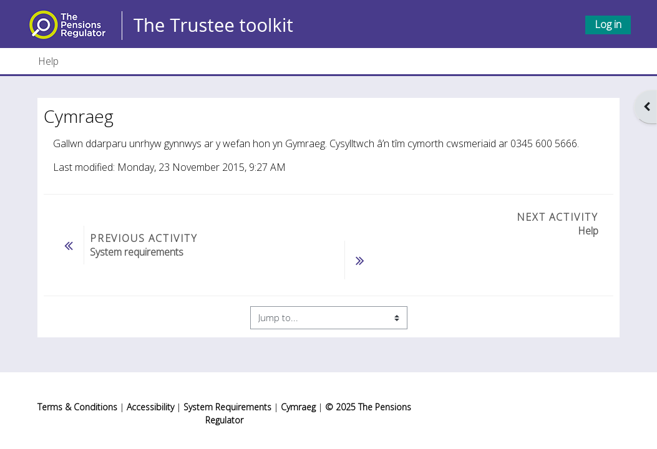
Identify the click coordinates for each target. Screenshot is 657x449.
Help (48, 61)
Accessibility (150, 407)
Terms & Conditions (77, 407)
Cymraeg (299, 407)
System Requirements (227, 407)
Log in (608, 24)
